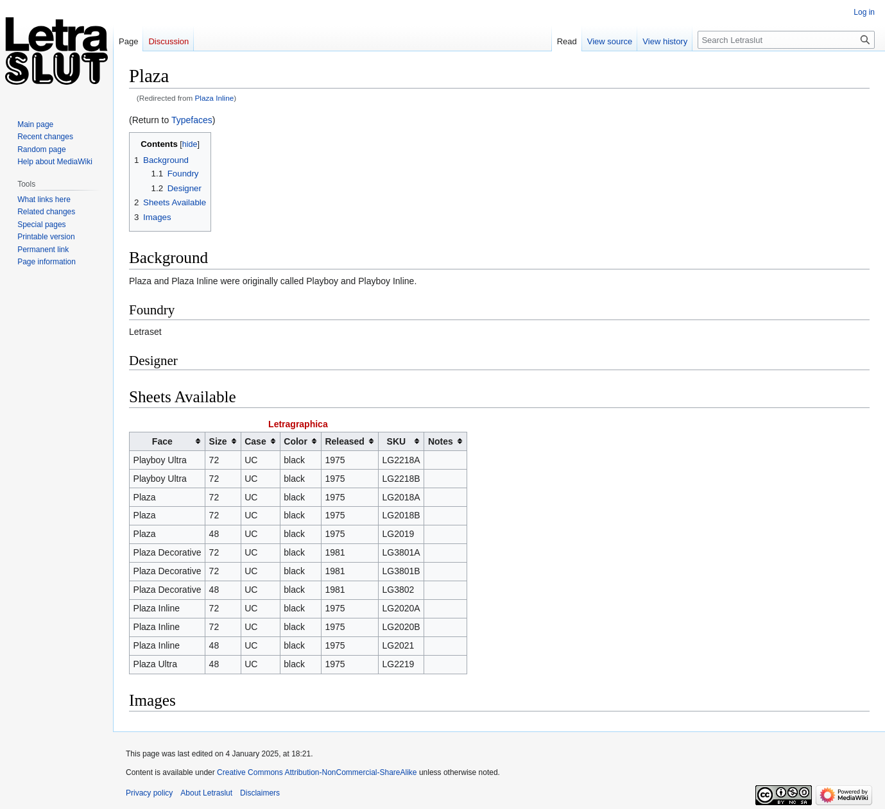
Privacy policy (149, 792)
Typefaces (191, 120)
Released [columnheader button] (344, 441)
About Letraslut (206, 792)
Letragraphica (298, 424)
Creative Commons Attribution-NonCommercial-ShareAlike (317, 772)
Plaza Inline (214, 98)
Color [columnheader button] (295, 441)
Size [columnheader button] (218, 441)
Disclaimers (260, 792)
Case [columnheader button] (255, 441)
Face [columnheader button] (162, 441)
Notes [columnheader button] (440, 441)
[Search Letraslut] (786, 40)
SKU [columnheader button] (396, 441)
